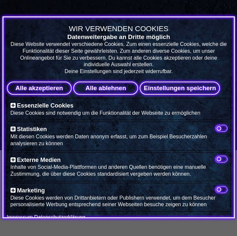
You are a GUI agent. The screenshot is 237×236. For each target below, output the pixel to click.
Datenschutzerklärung (59, 217)
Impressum (20, 217)
